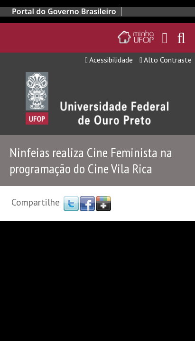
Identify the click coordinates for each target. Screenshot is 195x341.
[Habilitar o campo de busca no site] (181, 40)
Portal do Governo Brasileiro (64, 11)
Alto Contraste (165, 59)
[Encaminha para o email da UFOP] (165, 37)
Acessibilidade (109, 59)
